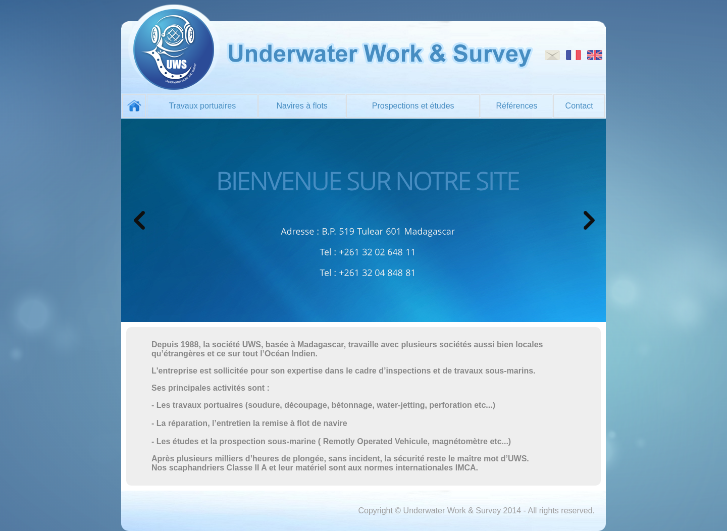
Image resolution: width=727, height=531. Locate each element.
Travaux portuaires (202, 105)
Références (516, 105)
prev (139, 220)
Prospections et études (413, 105)
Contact (579, 105)
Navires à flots (301, 105)
